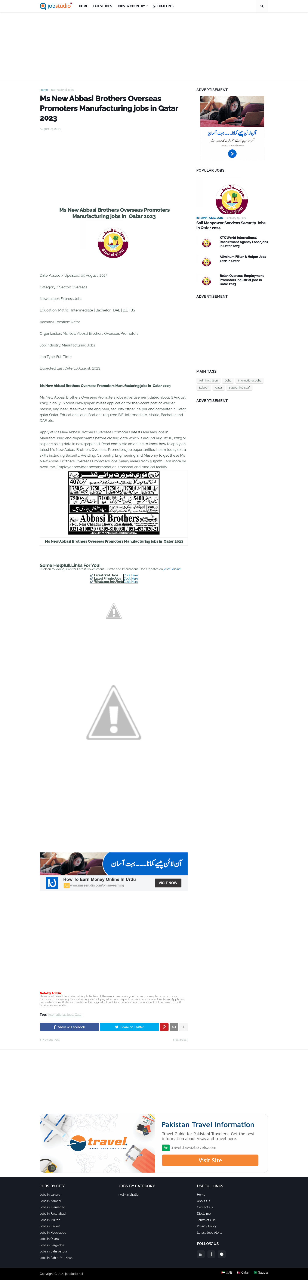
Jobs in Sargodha (52, 1245)
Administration (208, 380)
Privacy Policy (207, 1226)
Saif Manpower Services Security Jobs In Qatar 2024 (230, 225)
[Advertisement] (154, 46)
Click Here (131, 575)
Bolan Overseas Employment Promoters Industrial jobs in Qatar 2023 (242, 280)
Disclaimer (204, 1213)
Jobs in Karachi (50, 1201)
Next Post (179, 1039)
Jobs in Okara (49, 1239)
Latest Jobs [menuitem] (102, 6)
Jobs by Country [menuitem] (131, 6)
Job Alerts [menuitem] (163, 6)
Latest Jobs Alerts (209, 1232)
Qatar (79, 1014)
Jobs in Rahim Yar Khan (56, 1258)
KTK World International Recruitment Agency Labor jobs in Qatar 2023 (244, 242)
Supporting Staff (239, 387)
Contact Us (205, 1207)
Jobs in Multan (50, 1220)
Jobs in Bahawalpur (53, 1251)
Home (44, 89)
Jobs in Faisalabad (53, 1213)
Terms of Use (206, 1220)
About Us (203, 1201)
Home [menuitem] (83, 6)
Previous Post (50, 1039)
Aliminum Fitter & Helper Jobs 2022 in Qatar (243, 259)
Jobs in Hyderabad (53, 1232)
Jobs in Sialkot (50, 1226)
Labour (204, 387)
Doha (228, 380)
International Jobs (62, 89)
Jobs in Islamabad (52, 1207)
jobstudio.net (173, 569)
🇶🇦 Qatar (243, 1274)
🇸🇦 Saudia (261, 1274)
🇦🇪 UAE (226, 1274)
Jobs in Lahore (50, 1194)
